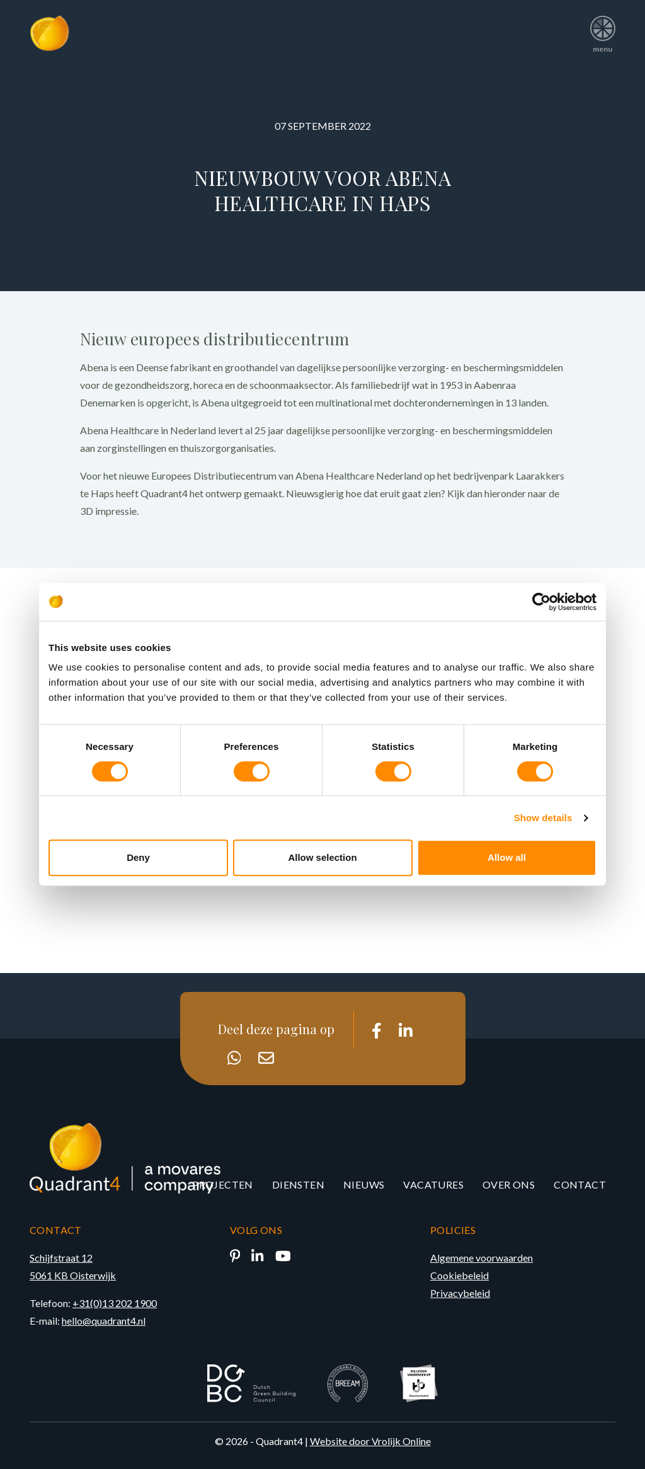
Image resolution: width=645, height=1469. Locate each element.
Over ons (508, 1184)
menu (602, 30)
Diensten (298, 1184)
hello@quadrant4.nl (104, 1321)
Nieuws (363, 1184)
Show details (543, 817)
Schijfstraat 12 (61, 1258)
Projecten (222, 1184)
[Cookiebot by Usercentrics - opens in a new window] (541, 601)
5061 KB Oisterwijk (73, 1275)
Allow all (507, 857)
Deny (138, 857)
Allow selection (322, 857)
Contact (580, 1184)
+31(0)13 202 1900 (114, 1303)
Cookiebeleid (459, 1275)
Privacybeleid (460, 1293)
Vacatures (433, 1184)
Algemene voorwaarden (481, 1258)
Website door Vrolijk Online (370, 1441)
